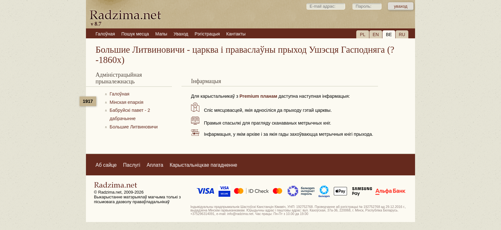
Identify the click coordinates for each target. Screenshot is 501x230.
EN (376, 34)
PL (362, 34)
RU (402, 34)
